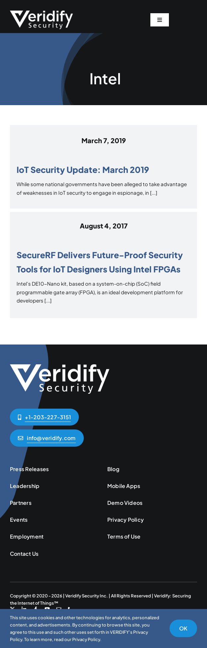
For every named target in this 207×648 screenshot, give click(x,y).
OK (183, 628)
